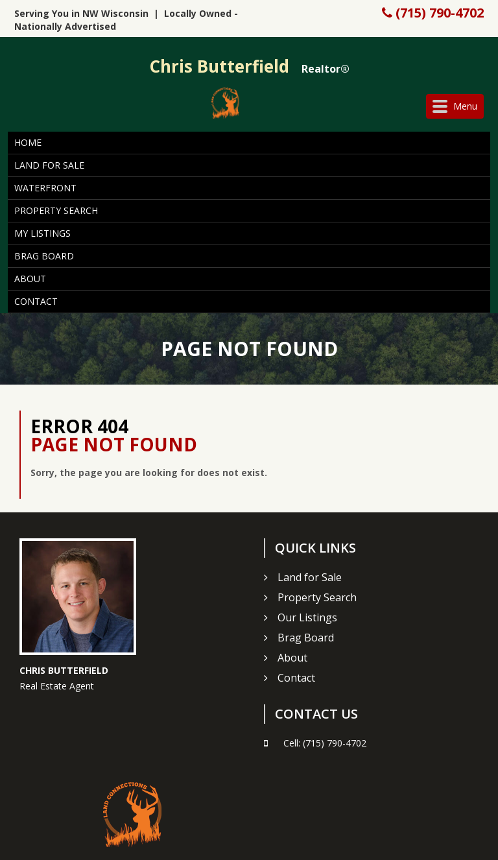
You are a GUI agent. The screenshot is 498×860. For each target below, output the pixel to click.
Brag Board (44, 256)
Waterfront (45, 188)
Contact (36, 301)
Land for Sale (49, 165)
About (30, 278)
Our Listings (307, 617)
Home (28, 142)
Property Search (56, 210)
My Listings (42, 233)
